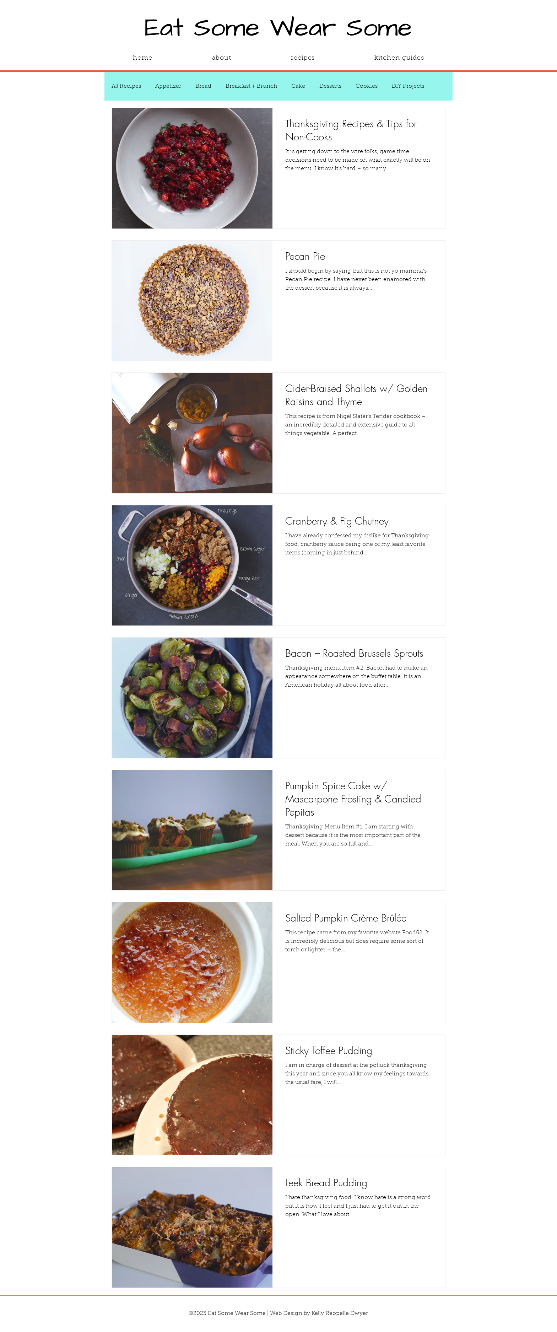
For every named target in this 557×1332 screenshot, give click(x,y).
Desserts (330, 86)
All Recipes (126, 86)
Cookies (367, 86)
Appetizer (168, 86)
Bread (203, 86)
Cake (298, 86)
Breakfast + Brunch (251, 86)
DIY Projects (408, 86)
